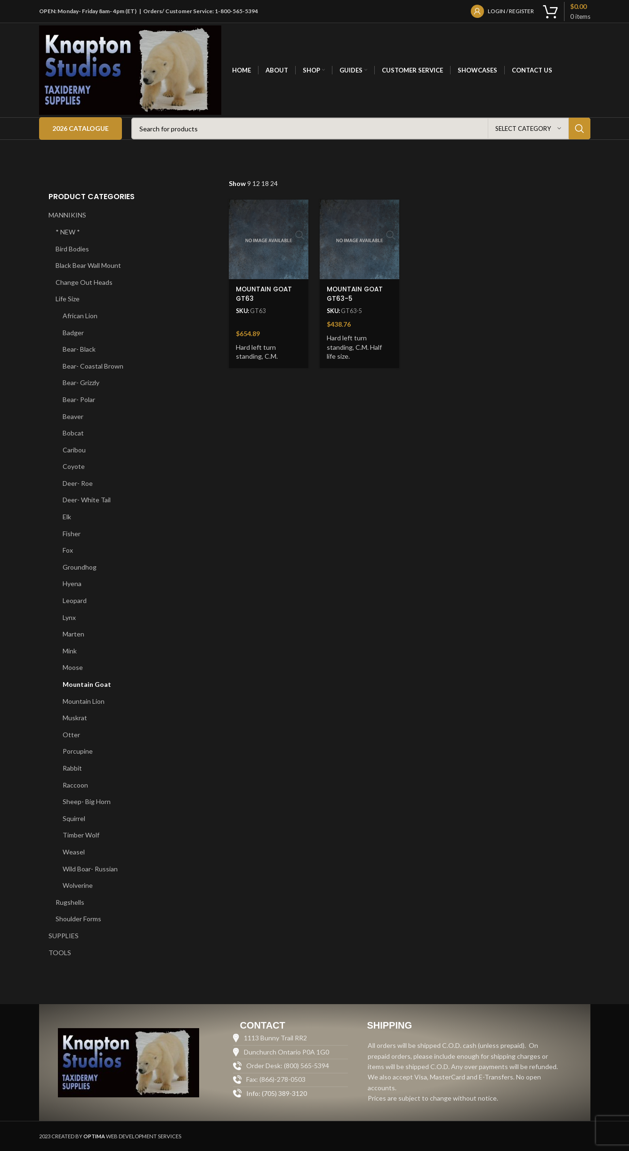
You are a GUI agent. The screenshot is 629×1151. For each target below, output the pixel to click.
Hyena (72, 584)
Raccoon (75, 785)
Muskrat (75, 718)
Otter (71, 735)
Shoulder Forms (78, 919)
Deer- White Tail (87, 500)
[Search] (360, 128)
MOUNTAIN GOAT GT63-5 (356, 291)
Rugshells (70, 902)
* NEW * (68, 232)
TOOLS (59, 953)
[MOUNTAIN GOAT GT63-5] (358, 238)
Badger (73, 333)
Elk (67, 517)
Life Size (68, 299)
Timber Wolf (81, 835)
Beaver (73, 416)
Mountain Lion (84, 701)
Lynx (69, 617)
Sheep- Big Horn (87, 801)
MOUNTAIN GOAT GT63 (265, 291)
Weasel (74, 852)
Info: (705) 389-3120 (276, 1093)
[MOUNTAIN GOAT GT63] (267, 238)
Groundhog (80, 567)
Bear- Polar (79, 399)
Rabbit (72, 768)
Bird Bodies (72, 249)
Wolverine (78, 885)
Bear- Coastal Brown (93, 366)
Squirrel (74, 818)
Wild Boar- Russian (90, 869)
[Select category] (528, 128)
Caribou (74, 450)
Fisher (72, 534)
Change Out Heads (84, 282)
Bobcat (73, 433)
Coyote (74, 466)
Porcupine (78, 751)
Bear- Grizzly (81, 382)
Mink (70, 651)
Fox (68, 550)
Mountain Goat (87, 684)
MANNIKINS (67, 215)
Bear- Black (79, 349)
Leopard (75, 600)
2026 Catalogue (80, 128)
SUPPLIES (63, 936)
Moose (73, 667)
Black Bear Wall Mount (88, 265)
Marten (73, 634)
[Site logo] (130, 69)
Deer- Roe (78, 483)
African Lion (80, 316)
